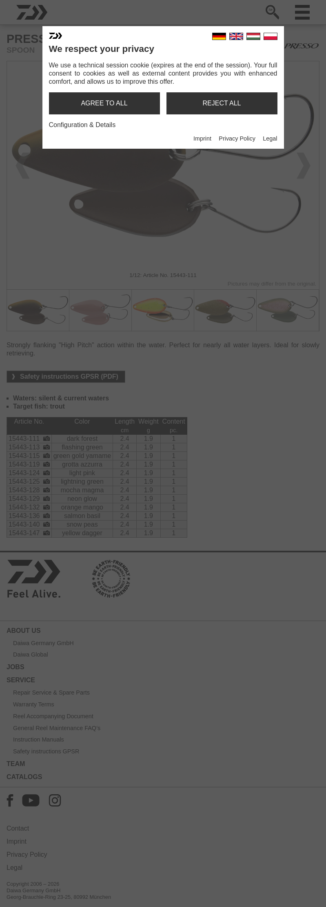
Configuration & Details (82, 124)
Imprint (202, 138)
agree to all (104, 103)
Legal (270, 138)
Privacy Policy (237, 138)
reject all (222, 103)
